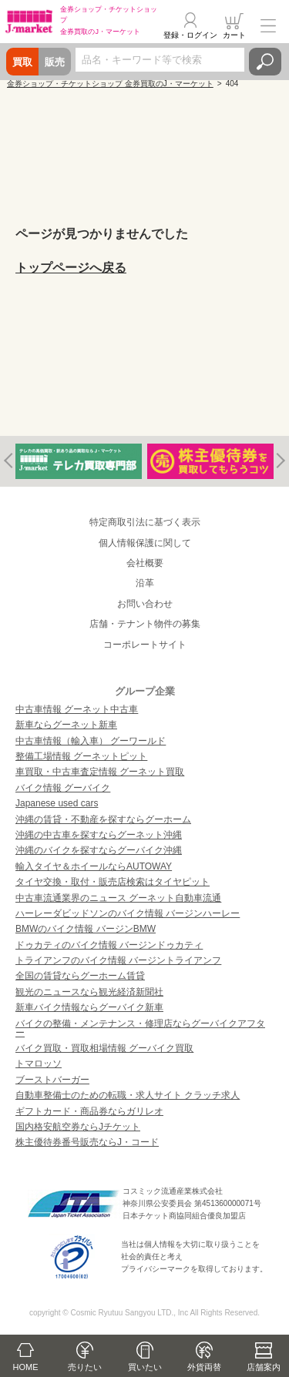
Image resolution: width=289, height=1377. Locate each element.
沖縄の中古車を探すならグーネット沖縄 (98, 834)
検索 (265, 61)
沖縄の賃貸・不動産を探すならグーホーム (103, 819)
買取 (22, 62)
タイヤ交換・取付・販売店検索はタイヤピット (112, 881)
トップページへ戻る (70, 267)
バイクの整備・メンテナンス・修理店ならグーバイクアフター (140, 1028)
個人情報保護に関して (145, 543)
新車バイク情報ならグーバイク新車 (89, 1007)
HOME (26, 1367)
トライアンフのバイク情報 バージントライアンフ (118, 960)
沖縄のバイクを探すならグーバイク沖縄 (98, 850)
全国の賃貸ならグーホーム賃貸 (80, 975)
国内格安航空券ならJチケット (77, 1126)
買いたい (145, 1367)
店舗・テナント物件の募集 (144, 623)
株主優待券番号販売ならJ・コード (87, 1142)
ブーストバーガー (52, 1079)
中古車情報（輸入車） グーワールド (90, 740)
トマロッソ (38, 1063)
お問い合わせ (145, 603)
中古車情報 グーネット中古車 (76, 709)
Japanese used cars (56, 803)
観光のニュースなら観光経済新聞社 (89, 992)
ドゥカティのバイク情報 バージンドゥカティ (109, 945)
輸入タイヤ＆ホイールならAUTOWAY (93, 866)
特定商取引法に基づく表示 (144, 522)
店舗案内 (264, 1367)
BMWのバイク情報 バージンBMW (85, 928)
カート (234, 35)
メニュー (268, 26)
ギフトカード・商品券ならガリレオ (89, 1111)
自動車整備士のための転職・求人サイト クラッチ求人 (127, 1095)
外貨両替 (204, 1367)
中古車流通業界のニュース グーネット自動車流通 (118, 898)
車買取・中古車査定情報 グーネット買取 (99, 771)
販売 (55, 62)
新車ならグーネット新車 (66, 724)
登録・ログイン (190, 35)
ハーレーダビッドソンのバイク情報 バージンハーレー (127, 913)
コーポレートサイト (145, 644)
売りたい (85, 1367)
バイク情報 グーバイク (62, 787)
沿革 (145, 583)
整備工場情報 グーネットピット (81, 756)
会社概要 (144, 563)
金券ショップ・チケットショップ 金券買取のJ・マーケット (110, 83)
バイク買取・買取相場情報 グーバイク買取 (104, 1048)
